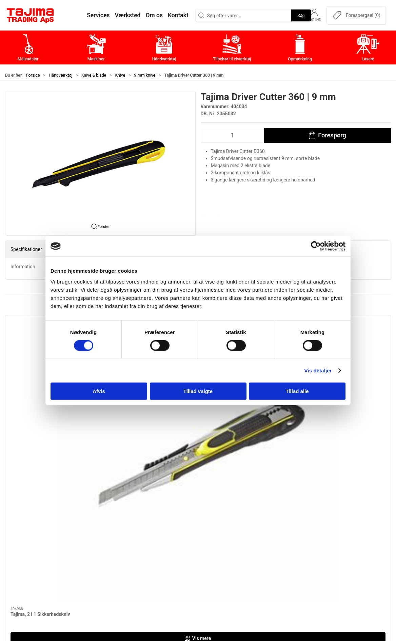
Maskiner (158, 526)
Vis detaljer (318, 370)
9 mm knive (145, 75)
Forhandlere (289, 568)
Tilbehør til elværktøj (171, 547)
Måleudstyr (160, 516)
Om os (283, 516)
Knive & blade (93, 75)
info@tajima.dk (90, 563)
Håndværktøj (61, 75)
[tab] (191, 441)
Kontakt (284, 526)
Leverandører (290, 547)
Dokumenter (289, 558)
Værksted (286, 537)
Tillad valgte (198, 391)
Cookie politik (291, 579)
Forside (33, 75)
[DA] (30, 15)
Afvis (99, 391)
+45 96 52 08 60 (92, 556)
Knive (120, 75)
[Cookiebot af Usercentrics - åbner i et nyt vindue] (315, 246)
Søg (300, 15)
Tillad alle (297, 391)
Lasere (155, 568)
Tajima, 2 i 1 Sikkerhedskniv (40, 393)
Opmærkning (162, 558)
